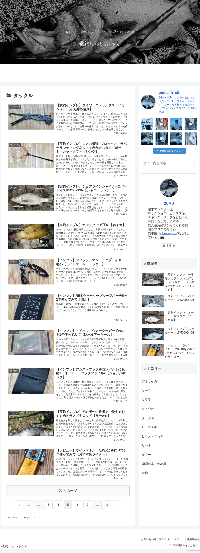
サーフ (146, 390)
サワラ (146, 399)
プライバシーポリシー (170, 542)
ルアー (146, 454)
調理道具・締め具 (154, 464)
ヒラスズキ (149, 427)
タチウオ (148, 409)
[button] (193, 163)
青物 (145, 473)
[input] (169, 163)
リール (146, 445)
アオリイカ (149, 381)
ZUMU (169, 203)
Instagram (170, 233)
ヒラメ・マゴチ (152, 436)
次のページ (68, 494)
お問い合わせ (145, 542)
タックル (148, 418)
